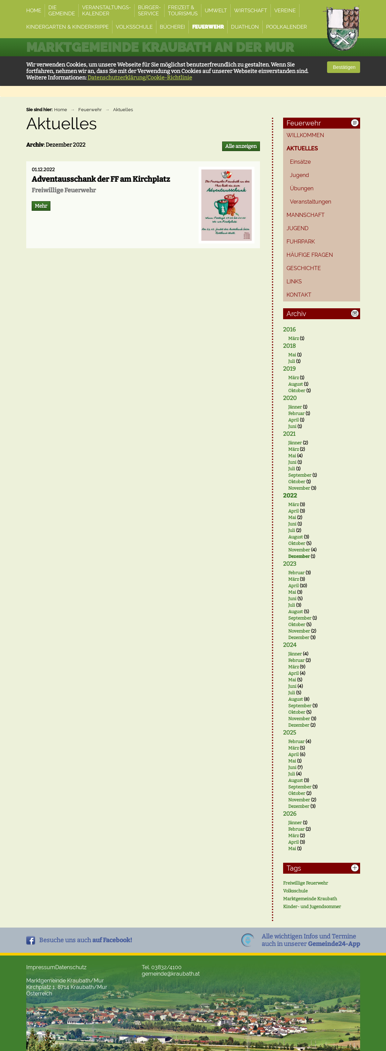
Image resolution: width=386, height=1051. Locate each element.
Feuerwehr (90, 109)
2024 (289, 645)
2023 (289, 563)
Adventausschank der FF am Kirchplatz (101, 179)
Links (294, 281)
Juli (291, 361)
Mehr (41, 206)
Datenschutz (71, 967)
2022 (290, 495)
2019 (289, 368)
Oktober (296, 390)
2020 (290, 398)
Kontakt (299, 295)
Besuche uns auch (85, 940)
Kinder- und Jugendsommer (312, 906)
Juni (292, 426)
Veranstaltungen (310, 201)
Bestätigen (343, 67)
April (293, 420)
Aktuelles (123, 109)
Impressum (40, 967)
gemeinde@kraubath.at (171, 974)
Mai (292, 354)
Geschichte (304, 268)
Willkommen (305, 135)
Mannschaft (306, 215)
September (299, 475)
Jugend (299, 175)
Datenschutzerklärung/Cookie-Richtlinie (140, 77)
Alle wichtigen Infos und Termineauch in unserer (311, 940)
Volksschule (295, 890)
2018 (289, 346)
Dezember (299, 556)
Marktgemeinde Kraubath (310, 898)
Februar (296, 413)
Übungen (301, 188)
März (293, 338)
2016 (289, 329)
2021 (289, 434)
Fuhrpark (301, 241)
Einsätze (300, 162)
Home (60, 109)
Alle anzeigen (241, 146)
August (295, 384)
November (299, 488)
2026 (289, 813)
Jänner (295, 407)
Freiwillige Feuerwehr (305, 883)
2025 (289, 732)
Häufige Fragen (310, 255)
